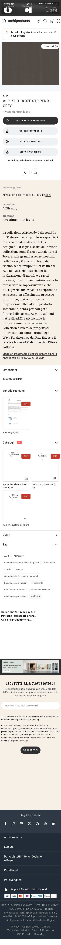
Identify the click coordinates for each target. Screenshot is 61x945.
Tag (5, 544)
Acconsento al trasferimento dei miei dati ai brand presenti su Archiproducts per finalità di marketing (30, 718)
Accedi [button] (14, 32)
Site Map (39, 934)
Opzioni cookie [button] (30, 926)
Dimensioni (10, 370)
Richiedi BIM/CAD (23, 141)
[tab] (30, 837)
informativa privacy (10, 728)
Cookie (46, 926)
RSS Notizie (47, 930)
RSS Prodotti (24, 934)
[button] (55, 31)
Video (6, 535)
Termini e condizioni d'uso (22, 930)
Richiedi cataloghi (24, 131)
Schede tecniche (14, 390)
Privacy (15, 926)
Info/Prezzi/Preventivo (25, 120)
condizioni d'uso (38, 725)
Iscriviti (30, 750)
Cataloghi (12, 442)
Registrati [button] (26, 32)
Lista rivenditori (23, 152)
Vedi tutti (35, 596)
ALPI (6, 96)
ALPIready (10, 208)
